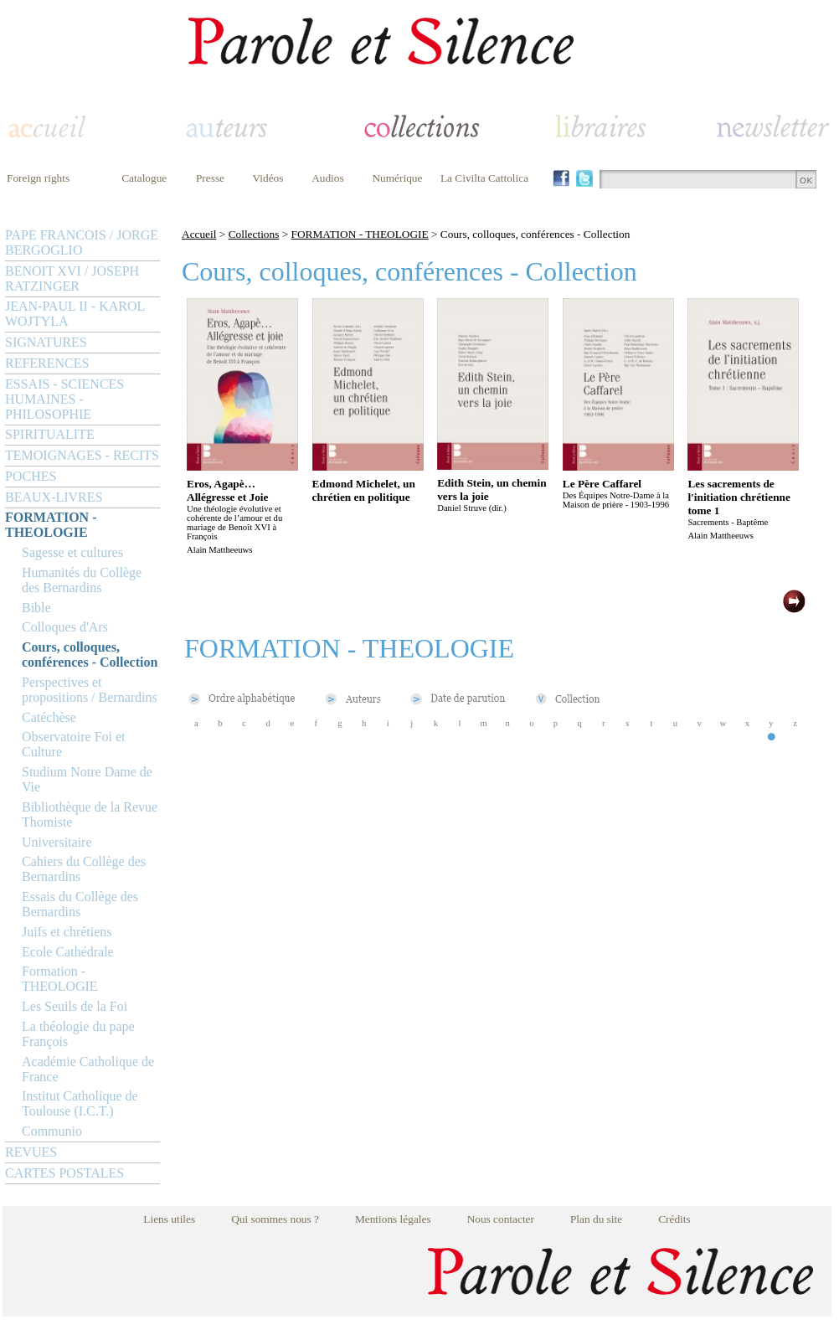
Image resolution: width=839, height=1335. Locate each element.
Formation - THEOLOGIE (60, 978)
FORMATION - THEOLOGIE (50, 524)
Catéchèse (49, 717)
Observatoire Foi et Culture (74, 744)
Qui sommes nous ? (275, 1219)
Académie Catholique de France (88, 1069)
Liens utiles (169, 1219)
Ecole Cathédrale (68, 952)
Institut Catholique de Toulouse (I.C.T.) (80, 1103)
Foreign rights (38, 178)
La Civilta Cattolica (484, 178)
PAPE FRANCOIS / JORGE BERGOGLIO (81, 242)
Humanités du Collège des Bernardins (82, 580)
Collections (254, 234)
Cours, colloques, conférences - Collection (89, 654)
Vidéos (268, 178)
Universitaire (57, 842)
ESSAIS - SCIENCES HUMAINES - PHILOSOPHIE (64, 399)
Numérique (397, 178)
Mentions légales (393, 1219)
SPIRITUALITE (50, 434)
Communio (52, 1131)
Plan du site (596, 1219)
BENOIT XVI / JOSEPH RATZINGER (72, 278)
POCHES (30, 476)
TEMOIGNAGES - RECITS (82, 455)
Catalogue (144, 178)
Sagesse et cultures (72, 552)
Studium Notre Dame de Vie (87, 779)
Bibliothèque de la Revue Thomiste (89, 814)
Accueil (199, 234)
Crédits (674, 1219)
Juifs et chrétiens (67, 932)
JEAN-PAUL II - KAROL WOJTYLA (75, 313)
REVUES (31, 1152)
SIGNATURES (46, 342)
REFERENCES (47, 363)
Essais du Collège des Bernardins (80, 904)
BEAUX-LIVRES (53, 497)
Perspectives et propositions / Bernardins (89, 689)
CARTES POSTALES (64, 1173)
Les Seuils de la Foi (74, 1006)
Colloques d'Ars (65, 627)
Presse (210, 178)
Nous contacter (500, 1219)
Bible (36, 607)
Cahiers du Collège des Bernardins (84, 869)
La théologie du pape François (78, 1034)
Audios (327, 178)
